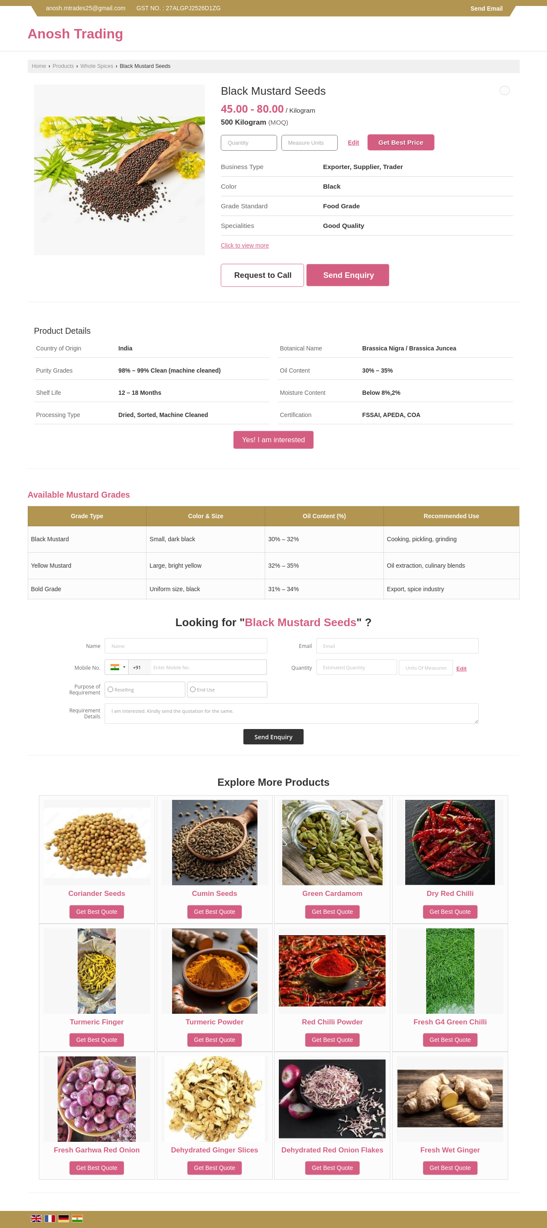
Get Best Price (400, 142)
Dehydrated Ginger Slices (214, 1150)
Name (93, 646)
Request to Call (263, 275)
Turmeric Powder (215, 1022)
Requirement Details (84, 714)
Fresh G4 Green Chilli (450, 1022)
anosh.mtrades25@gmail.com (86, 8)
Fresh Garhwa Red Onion (97, 1150)
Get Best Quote (96, 911)
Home (39, 66)
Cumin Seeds (214, 894)
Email (305, 646)
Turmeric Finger (97, 1022)
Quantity (301, 667)
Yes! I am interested (273, 440)
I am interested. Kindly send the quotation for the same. (292, 713)
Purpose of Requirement (84, 690)
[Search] (514, 36)
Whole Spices (96, 66)
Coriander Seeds (96, 894)
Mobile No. (87, 667)
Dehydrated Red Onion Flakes (332, 1150)
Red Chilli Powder (332, 1022)
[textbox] (309, 143)
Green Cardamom (332, 894)
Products (63, 66)
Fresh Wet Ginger (450, 1150)
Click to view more (245, 245)
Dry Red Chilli (450, 894)
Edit (353, 142)
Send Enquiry (348, 275)
